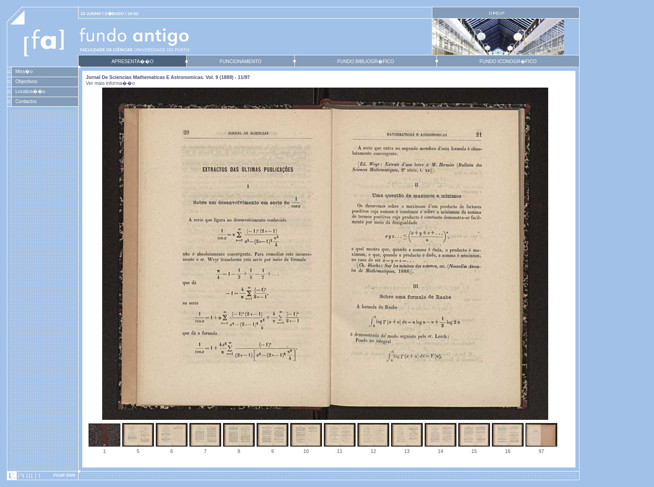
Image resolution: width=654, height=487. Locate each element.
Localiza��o (30, 91)
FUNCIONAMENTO (240, 61)
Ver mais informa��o (110, 83)
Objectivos (26, 81)
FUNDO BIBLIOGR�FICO (365, 61)
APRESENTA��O (132, 61)
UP (498, 13)
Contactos (26, 101)
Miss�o (24, 71)
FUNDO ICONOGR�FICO (508, 61)
